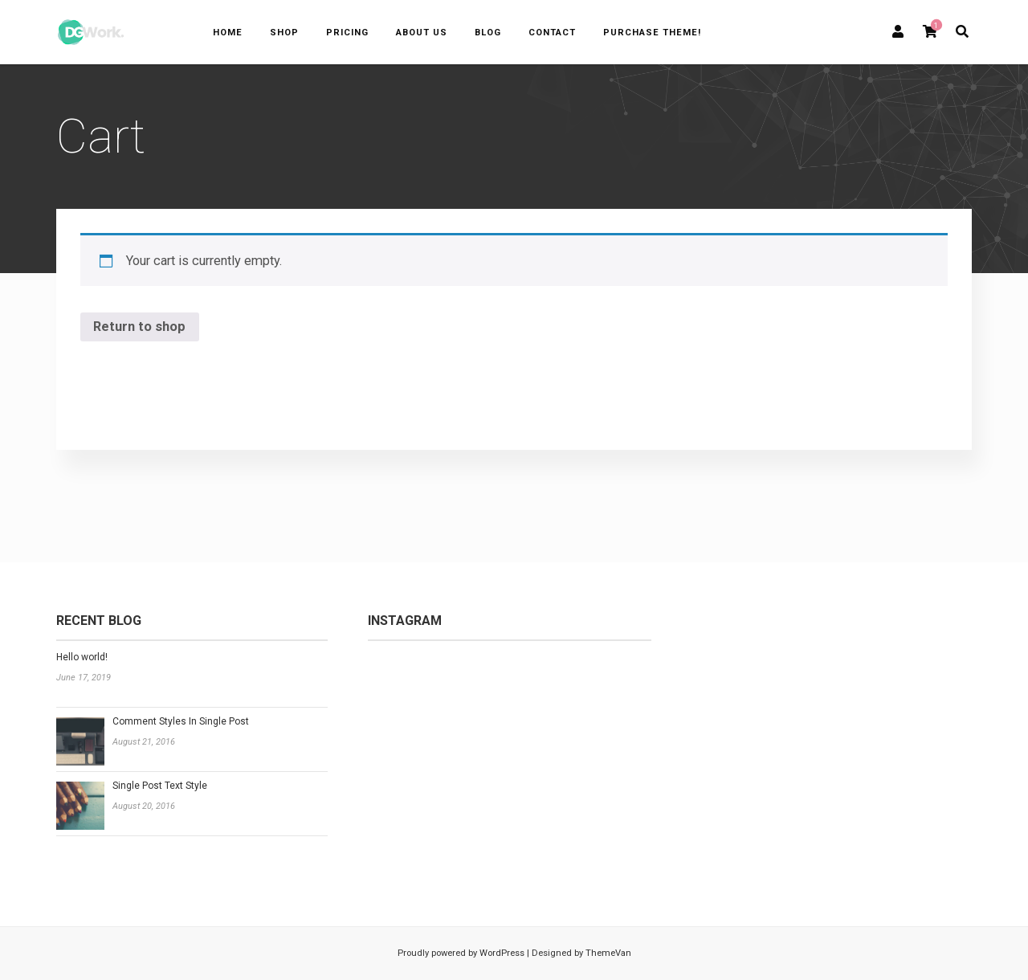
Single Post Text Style (159, 785)
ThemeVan (608, 953)
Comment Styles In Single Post (180, 721)
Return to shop (139, 326)
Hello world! (82, 657)
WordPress (500, 953)
